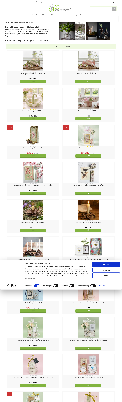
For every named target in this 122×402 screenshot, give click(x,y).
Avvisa (106, 388)
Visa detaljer (103, 398)
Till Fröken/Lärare (31, 18)
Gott (96, 18)
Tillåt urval (106, 382)
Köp (19, 82)
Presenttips (64, 18)
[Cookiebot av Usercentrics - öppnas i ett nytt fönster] (12, 398)
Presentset (52, 18)
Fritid (88, 18)
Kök (80, 18)
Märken (104, 18)
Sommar (42, 18)
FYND (111, 18)
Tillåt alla (106, 377)
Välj (74, 280)
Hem (74, 18)
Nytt (10, 18)
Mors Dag (19, 18)
